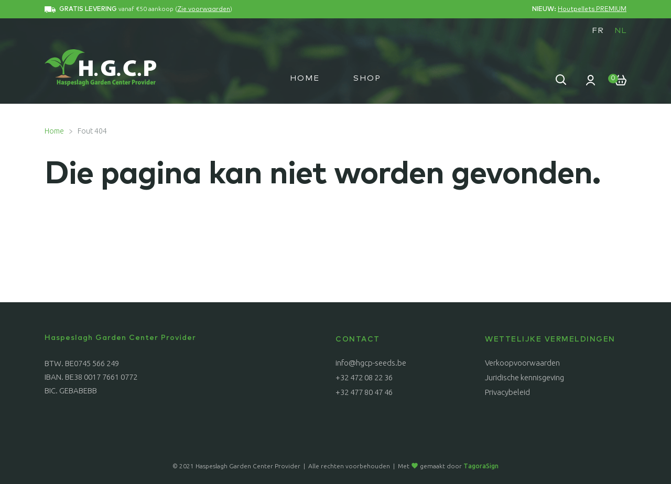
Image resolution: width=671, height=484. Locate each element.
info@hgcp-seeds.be (371, 362)
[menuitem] (598, 30)
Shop (367, 78)
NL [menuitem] (620, 31)
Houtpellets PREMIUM (592, 9)
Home (305, 78)
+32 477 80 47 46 (364, 392)
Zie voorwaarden (203, 9)
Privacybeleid (507, 392)
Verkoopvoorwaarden (522, 362)
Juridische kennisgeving (524, 377)
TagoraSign (481, 466)
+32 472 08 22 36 (364, 377)
